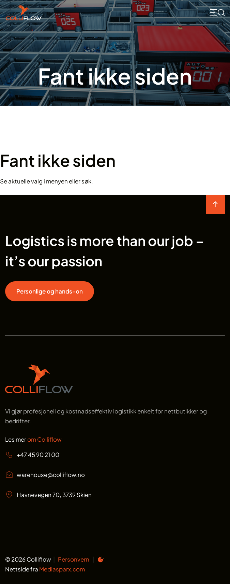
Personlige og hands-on (49, 291)
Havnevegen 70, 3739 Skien (48, 495)
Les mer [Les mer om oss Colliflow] (33, 439)
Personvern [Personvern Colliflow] (73, 559)
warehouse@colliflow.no (45, 475)
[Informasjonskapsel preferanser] (100, 560)
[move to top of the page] (215, 204)
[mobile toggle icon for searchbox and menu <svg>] (217, 12)
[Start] (39, 12)
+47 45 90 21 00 (32, 454)
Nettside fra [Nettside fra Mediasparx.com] (45, 569)
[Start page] (39, 391)
